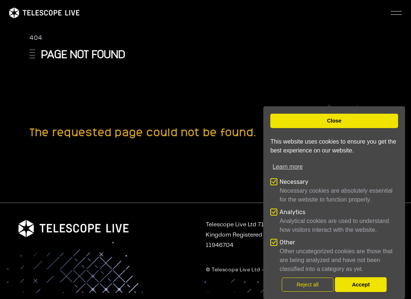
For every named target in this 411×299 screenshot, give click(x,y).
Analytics (292, 212)
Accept (361, 285)
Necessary (294, 181)
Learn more (288, 167)
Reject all (307, 285)
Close (334, 121)
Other (287, 242)
